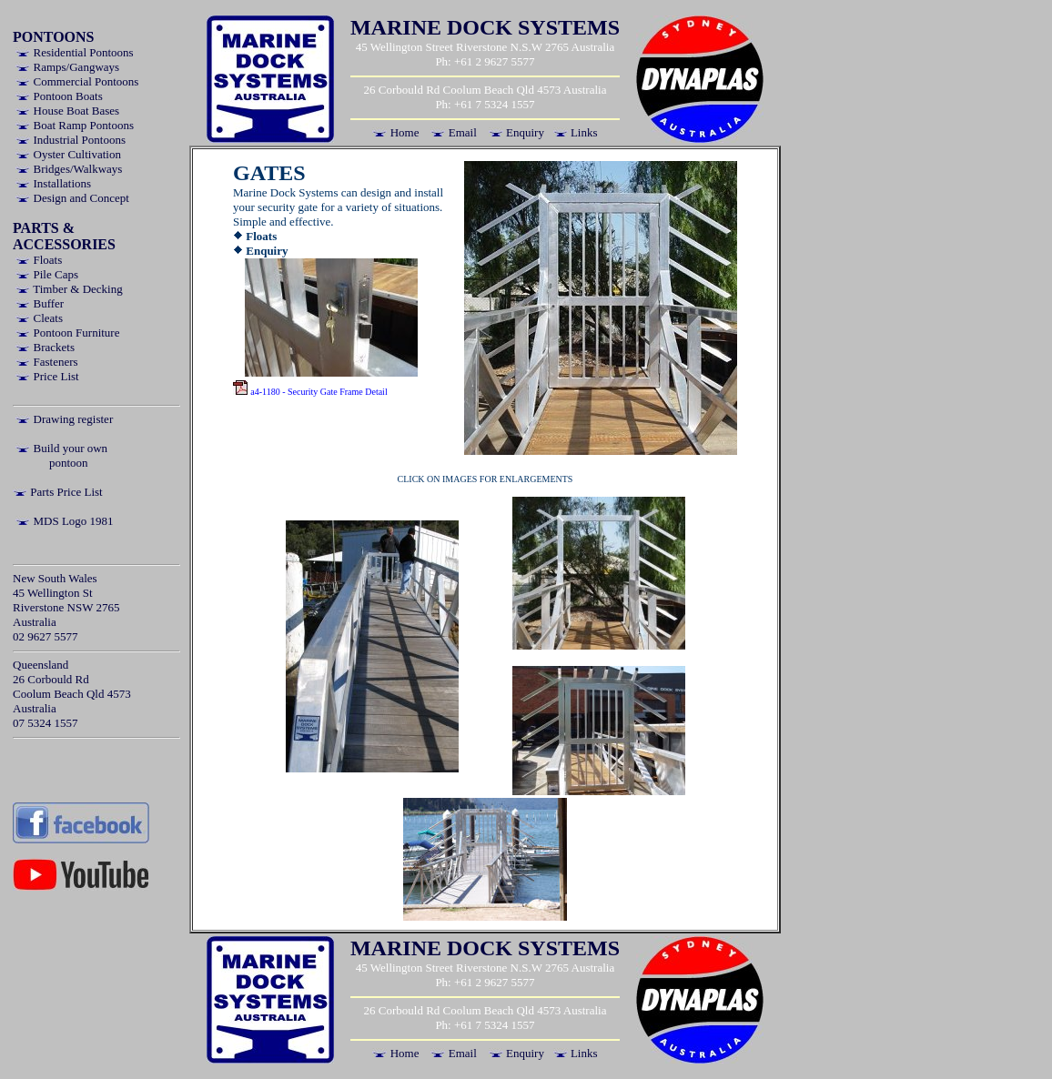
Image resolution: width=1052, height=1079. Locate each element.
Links (575, 132)
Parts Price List (58, 492)
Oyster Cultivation (68, 154)
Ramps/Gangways (67, 67)
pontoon (68, 462)
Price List (46, 376)
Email (453, 132)
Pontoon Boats (58, 96)
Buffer (39, 303)
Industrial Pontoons (70, 139)
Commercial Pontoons (76, 81)
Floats (38, 260)
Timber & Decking (68, 289)
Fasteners (46, 361)
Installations (53, 183)
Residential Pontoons (74, 52)
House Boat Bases (67, 110)
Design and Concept (72, 198)
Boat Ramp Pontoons (74, 125)
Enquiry (516, 132)
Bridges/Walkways (68, 169)
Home (395, 132)
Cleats (39, 318)
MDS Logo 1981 (64, 521)
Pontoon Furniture (67, 332)
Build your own (61, 448)
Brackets (45, 347)
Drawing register (64, 419)
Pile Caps (46, 274)
